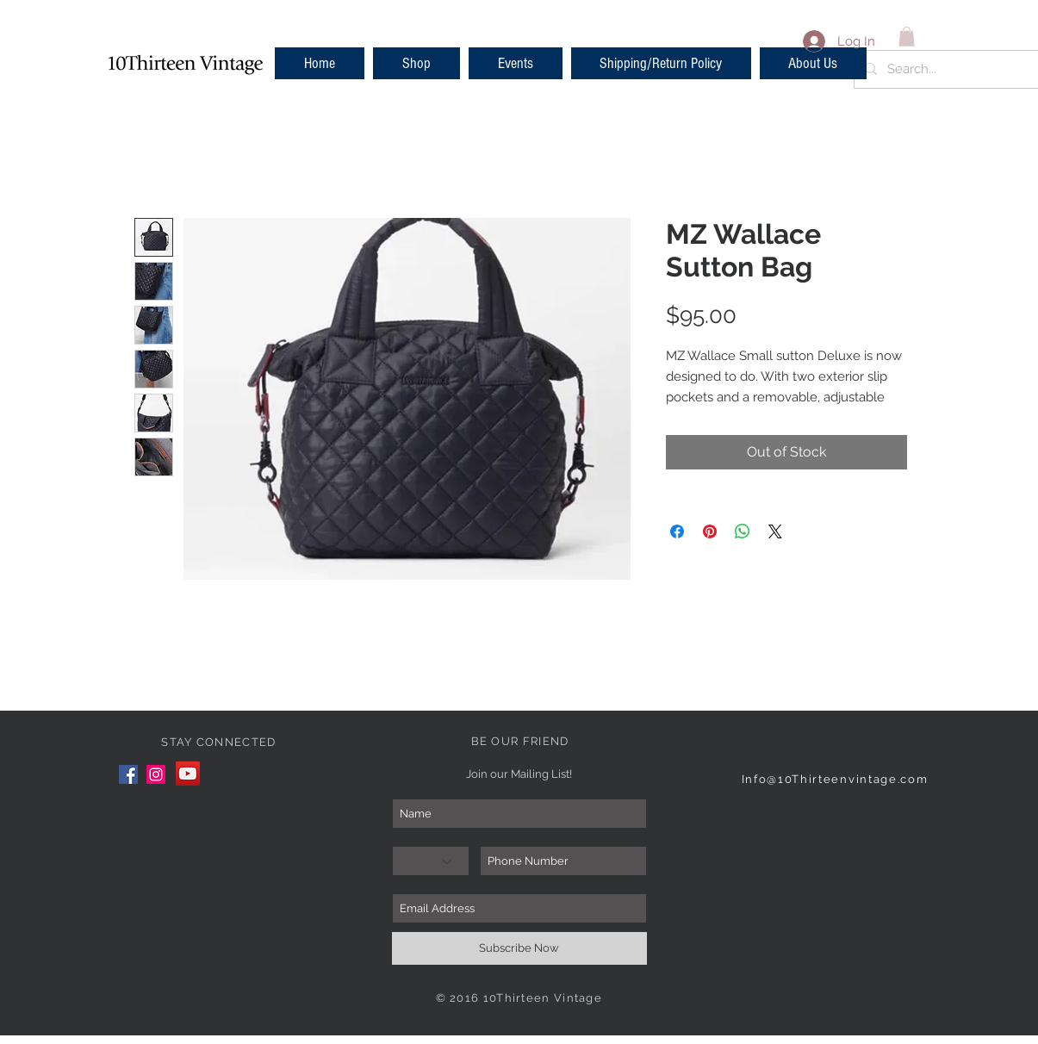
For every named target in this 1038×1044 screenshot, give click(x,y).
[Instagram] (155, 774)
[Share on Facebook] (677, 531)
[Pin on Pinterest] (709, 531)
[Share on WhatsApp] (742, 531)
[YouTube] (188, 773)
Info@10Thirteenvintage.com (835, 779)
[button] (416, 63)
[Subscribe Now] (519, 948)
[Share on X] (775, 531)
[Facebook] (128, 774)
